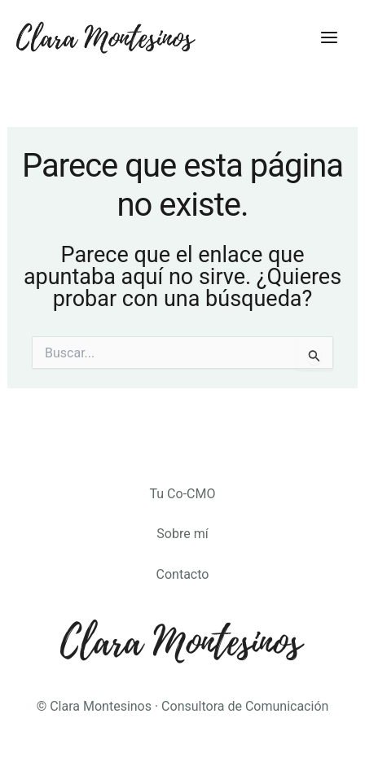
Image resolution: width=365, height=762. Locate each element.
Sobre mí (182, 533)
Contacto (182, 574)
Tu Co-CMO (183, 493)
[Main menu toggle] (329, 37)
